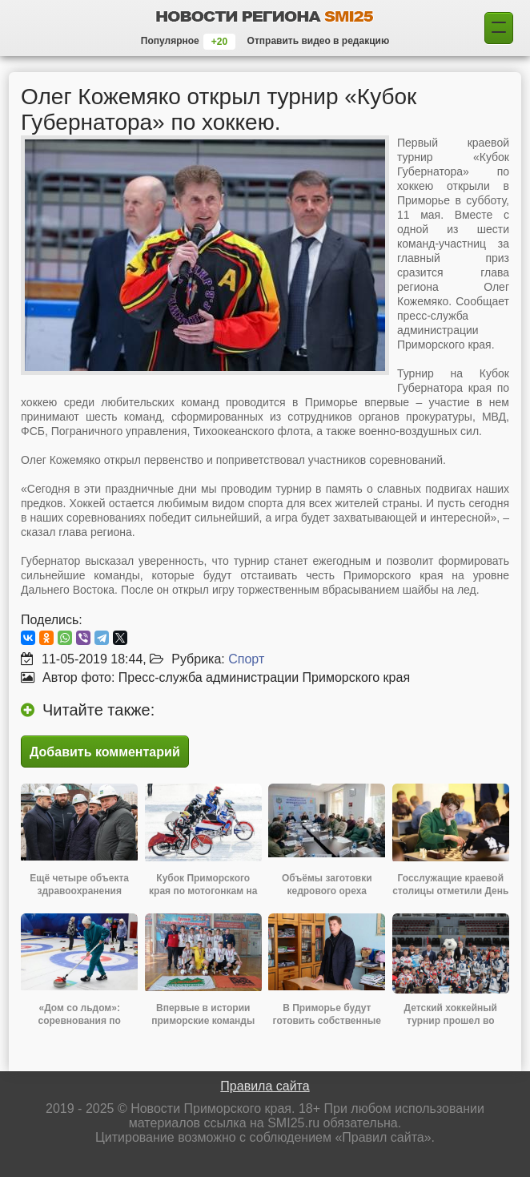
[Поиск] (498, 28)
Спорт (246, 659)
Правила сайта (264, 1086)
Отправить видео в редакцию (318, 40)
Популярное (170, 40)
